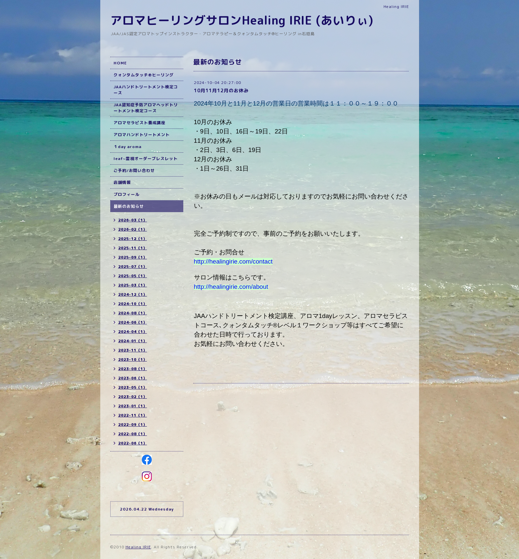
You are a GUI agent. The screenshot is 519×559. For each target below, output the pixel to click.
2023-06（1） (132, 378)
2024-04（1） (132, 331)
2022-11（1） (132, 415)
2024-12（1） (132, 294)
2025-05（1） (132, 276)
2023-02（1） (132, 396)
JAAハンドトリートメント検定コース (146, 90)
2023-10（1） (132, 359)
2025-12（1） (132, 238)
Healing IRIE (138, 547)
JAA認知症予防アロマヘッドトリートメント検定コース (146, 108)
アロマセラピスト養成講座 (139, 122)
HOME (120, 63)
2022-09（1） (132, 424)
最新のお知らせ (129, 206)
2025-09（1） (132, 257)
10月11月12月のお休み (221, 90)
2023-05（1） (132, 387)
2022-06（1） (132, 443)
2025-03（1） (132, 285)
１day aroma (127, 146)
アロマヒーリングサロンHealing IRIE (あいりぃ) (242, 20)
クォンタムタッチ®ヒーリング (144, 75)
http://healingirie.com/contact (233, 261)
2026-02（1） (132, 229)
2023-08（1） (132, 368)
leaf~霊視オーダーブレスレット (146, 158)
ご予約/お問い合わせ (134, 170)
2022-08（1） (132, 434)
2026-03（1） (132, 220)
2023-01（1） (132, 406)
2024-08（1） (132, 313)
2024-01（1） (132, 341)
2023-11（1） (132, 350)
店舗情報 (122, 182)
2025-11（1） (132, 248)
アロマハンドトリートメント (142, 134)
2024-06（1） (132, 322)
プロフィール (126, 194)
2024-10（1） (132, 303)
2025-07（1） (132, 266)
